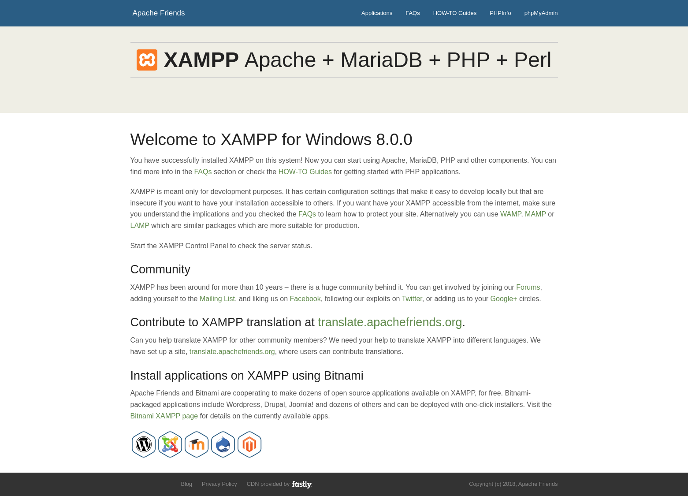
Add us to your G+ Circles (165, 483)
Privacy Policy (219, 484)
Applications (376, 13)
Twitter (412, 298)
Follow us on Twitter (135, 483)
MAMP (535, 214)
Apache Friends (159, 13)
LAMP (139, 225)
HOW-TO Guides (454, 13)
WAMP (510, 214)
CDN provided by (279, 484)
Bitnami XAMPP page (164, 416)
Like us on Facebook (150, 483)
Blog (186, 484)
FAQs (412, 13)
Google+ (504, 298)
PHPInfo (500, 13)
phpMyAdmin (541, 13)
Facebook (305, 298)
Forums (528, 287)
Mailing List (217, 298)
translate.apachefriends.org (390, 322)
